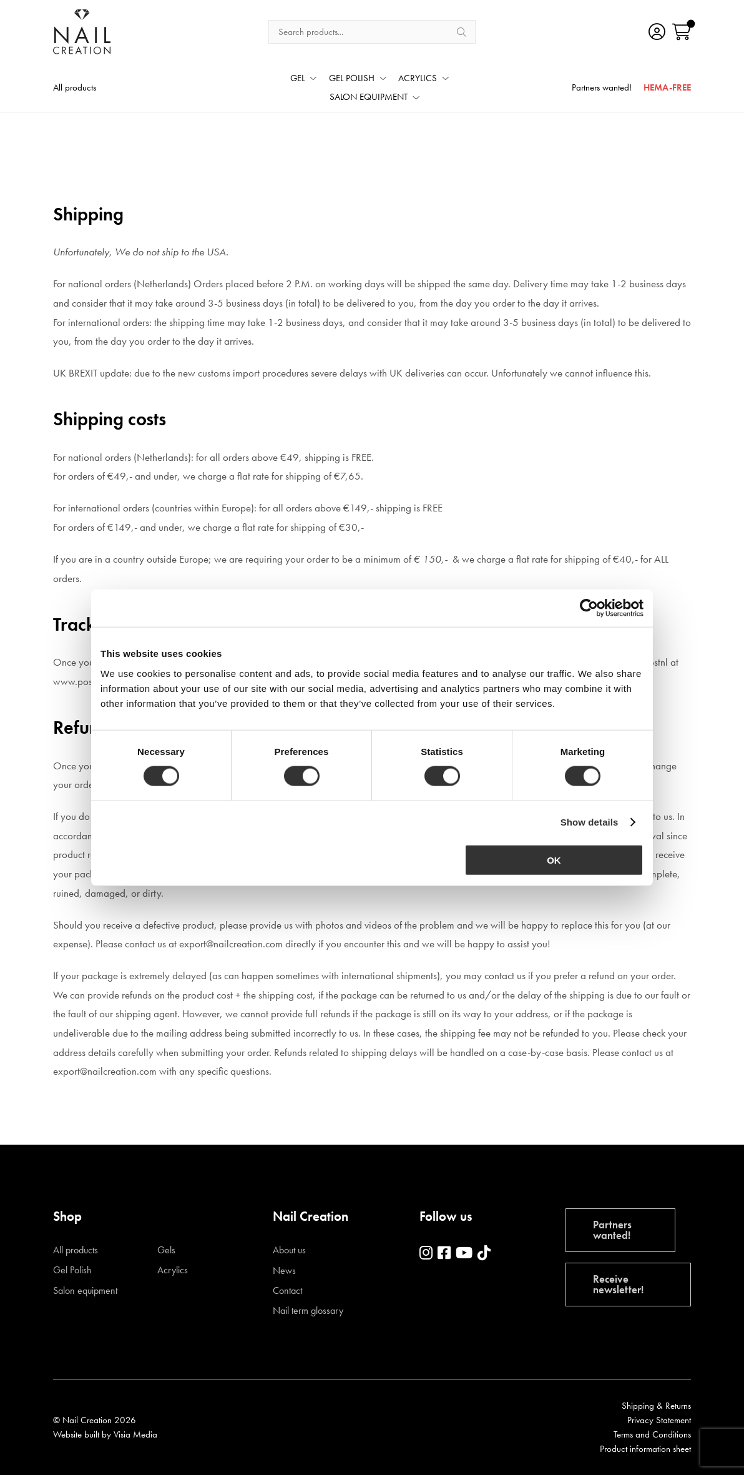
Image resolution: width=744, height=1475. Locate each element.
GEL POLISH (351, 79)
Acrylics (172, 1270)
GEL (297, 79)
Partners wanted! (602, 88)
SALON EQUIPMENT (369, 97)
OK (554, 859)
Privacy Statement (659, 1420)
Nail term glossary (308, 1311)
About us (289, 1250)
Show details (589, 822)
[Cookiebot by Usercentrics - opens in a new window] (589, 608)
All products (74, 88)
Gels (166, 1250)
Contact (287, 1291)
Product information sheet (645, 1449)
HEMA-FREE (667, 88)
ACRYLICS (417, 79)
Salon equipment (85, 1291)
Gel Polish (72, 1270)
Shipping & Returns (656, 1405)
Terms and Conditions (652, 1434)
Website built (76, 1434)
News (284, 1271)
